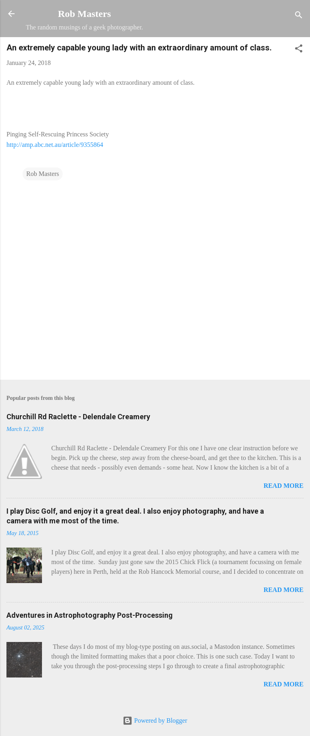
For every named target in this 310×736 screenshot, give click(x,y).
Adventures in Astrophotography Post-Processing (89, 615)
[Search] (299, 16)
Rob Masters (84, 13)
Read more (284, 485)
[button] (299, 50)
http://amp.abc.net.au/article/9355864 (54, 144)
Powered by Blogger (155, 720)
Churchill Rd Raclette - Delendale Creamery (78, 416)
